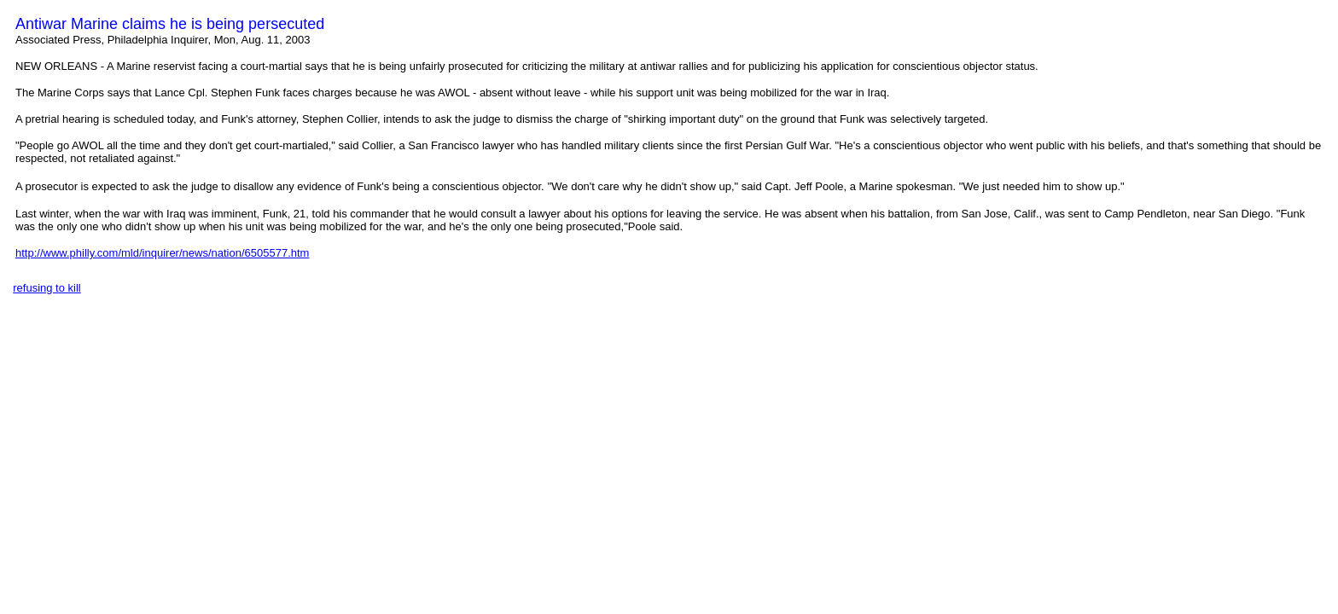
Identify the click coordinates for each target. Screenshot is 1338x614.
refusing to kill (46, 287)
